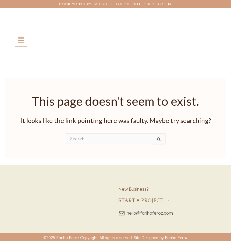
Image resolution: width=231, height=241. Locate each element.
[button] (21, 40)
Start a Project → (144, 201)
